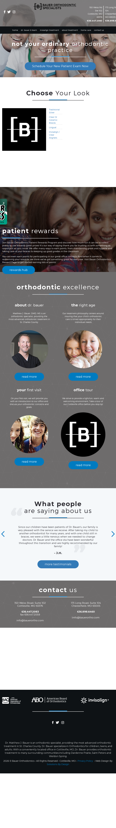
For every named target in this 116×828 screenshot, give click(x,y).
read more (29, 376)
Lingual (52, 127)
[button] (3, 534)
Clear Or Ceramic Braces (53, 120)
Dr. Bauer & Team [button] (29, 30)
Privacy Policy (85, 761)
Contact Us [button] (99, 30)
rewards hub (19, 270)
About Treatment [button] (70, 30)
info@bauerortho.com (30, 620)
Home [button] (15, 30)
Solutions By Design (58, 764)
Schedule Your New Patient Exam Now (60, 66)
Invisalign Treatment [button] (49, 30)
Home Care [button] (86, 30)
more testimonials (58, 564)
